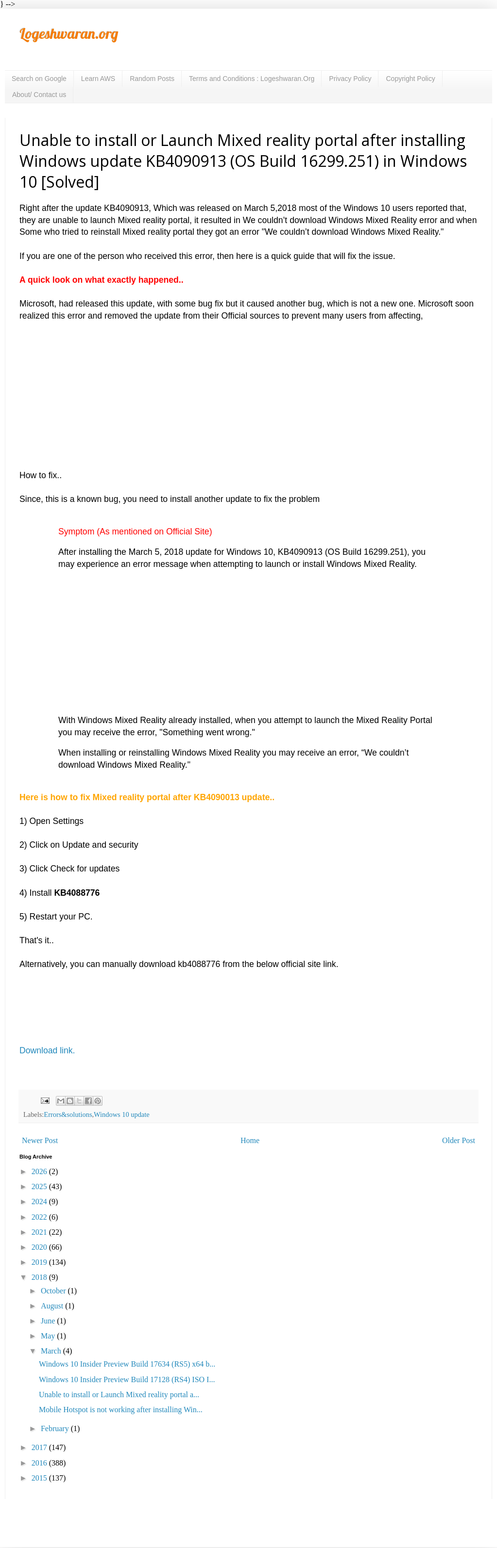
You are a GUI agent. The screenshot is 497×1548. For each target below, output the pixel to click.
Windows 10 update (122, 1114)
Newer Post (40, 1140)
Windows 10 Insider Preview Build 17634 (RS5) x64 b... (127, 1364)
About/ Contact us (39, 94)
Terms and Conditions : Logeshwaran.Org (251, 78)
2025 (40, 1186)
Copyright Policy (410, 78)
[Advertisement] (248, 389)
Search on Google (39, 78)
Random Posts (152, 78)
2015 (40, 1478)
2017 (40, 1447)
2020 (40, 1247)
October (54, 1291)
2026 (40, 1171)
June (49, 1321)
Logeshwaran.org (68, 33)
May (49, 1336)
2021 (40, 1232)
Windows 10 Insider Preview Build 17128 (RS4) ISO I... (127, 1379)
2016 (40, 1463)
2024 (40, 1201)
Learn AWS (98, 78)
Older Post (458, 1140)
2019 (40, 1262)
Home (249, 1140)
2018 (40, 1277)
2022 (40, 1217)
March (52, 1351)
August (53, 1306)
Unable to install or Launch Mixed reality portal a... (119, 1394)
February (56, 1428)
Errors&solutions (68, 1114)
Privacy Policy (350, 78)
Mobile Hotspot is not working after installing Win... (121, 1409)
